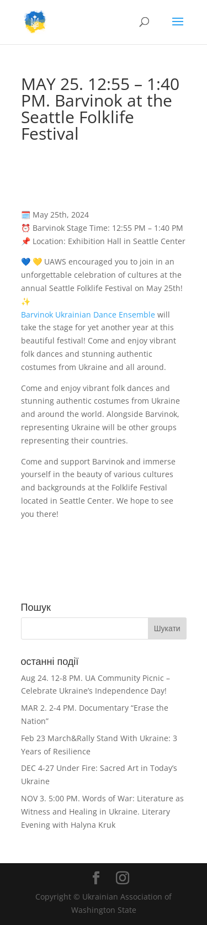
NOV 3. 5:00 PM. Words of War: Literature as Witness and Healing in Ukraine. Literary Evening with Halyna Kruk (102, 811)
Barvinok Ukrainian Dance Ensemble (88, 314)
